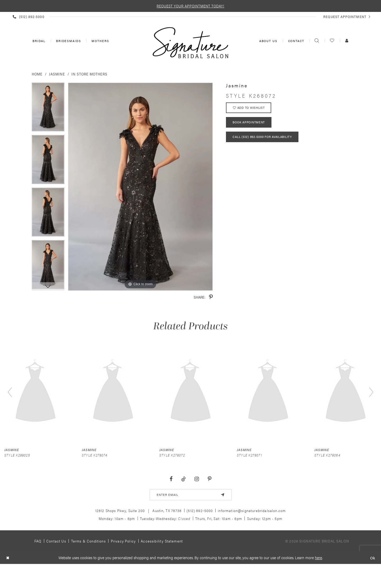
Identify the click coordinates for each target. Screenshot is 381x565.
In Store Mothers (89, 74)
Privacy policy (123, 541)
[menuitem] (38, 40)
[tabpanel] (48, 109)
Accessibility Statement (162, 541)
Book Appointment (249, 122)
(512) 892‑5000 (200, 510)
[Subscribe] (222, 495)
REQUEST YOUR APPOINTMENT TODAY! (190, 5)
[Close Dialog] (7, 558)
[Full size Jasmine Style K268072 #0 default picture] (140, 187)
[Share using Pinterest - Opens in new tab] (211, 297)
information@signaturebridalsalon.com (252, 510)
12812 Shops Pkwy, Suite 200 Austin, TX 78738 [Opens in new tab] (138, 510)
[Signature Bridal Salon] (190, 42)
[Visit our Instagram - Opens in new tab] (196, 479)
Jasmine (57, 74)
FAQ (38, 541)
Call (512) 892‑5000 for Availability (262, 137)
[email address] (190, 495)
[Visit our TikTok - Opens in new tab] (183, 479)
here (318, 557)
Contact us (56, 541)
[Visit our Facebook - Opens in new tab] (171, 479)
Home (37, 74)
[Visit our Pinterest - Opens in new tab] (209, 479)
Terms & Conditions (88, 541)
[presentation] (35, 392)
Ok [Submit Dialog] (372, 558)
